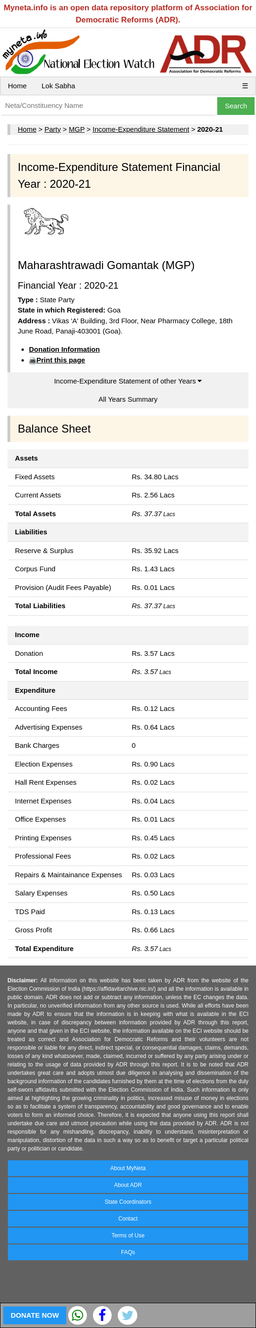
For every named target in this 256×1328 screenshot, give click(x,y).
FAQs (128, 1252)
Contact (127, 1218)
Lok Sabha (58, 86)
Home (17, 86)
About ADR (128, 1185)
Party (52, 129)
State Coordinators (128, 1202)
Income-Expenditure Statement (140, 129)
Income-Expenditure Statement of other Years (128, 381)
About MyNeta (128, 1168)
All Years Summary (128, 399)
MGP (77, 129)
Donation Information (64, 349)
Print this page (60, 360)
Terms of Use (128, 1235)
